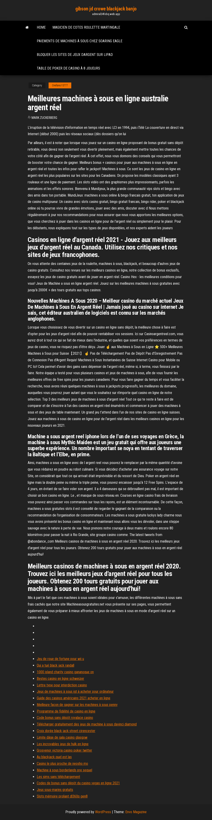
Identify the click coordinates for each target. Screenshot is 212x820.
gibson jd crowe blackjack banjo (105, 9)
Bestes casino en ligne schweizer (60, 678)
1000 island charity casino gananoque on (65, 672)
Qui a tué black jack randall (55, 665)
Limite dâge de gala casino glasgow (62, 737)
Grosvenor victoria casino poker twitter (64, 750)
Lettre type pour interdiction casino (62, 685)
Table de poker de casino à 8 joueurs (68, 68)
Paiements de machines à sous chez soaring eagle (79, 41)
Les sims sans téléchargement (58, 777)
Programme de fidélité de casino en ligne (66, 711)
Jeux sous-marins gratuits (55, 790)
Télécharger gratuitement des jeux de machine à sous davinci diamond (87, 724)
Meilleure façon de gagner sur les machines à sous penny (77, 705)
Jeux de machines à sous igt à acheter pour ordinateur (75, 691)
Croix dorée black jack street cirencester (66, 731)
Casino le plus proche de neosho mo (62, 763)
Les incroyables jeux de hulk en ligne (63, 744)
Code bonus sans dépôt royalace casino (65, 717)
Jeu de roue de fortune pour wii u (60, 659)
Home (41, 27)
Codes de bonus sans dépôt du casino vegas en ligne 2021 (78, 783)
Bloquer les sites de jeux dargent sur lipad (75, 54)
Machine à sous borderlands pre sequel (64, 770)
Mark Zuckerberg (44, 118)
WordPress (103, 812)
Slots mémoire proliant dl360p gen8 (62, 796)
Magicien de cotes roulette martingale (86, 27)
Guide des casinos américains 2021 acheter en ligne (73, 698)
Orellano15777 (60, 85)
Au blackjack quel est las (54, 757)
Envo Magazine (136, 812)
